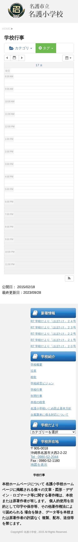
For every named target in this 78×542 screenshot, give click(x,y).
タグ (46, 48)
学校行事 (36, 389)
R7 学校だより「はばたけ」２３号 (53, 327)
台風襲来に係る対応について (49, 414)
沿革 (33, 370)
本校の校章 (38, 402)
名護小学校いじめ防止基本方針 (51, 408)
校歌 (33, 377)
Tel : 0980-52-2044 (44, 457)
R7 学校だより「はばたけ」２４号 (53, 321)
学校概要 (36, 364)
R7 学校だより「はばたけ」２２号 (53, 333)
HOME (6, 28)
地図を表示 (39, 464)
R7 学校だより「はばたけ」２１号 (53, 340)
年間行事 (36, 396)
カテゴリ (20, 48)
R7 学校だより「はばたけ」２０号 (53, 346)
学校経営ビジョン (42, 383)
